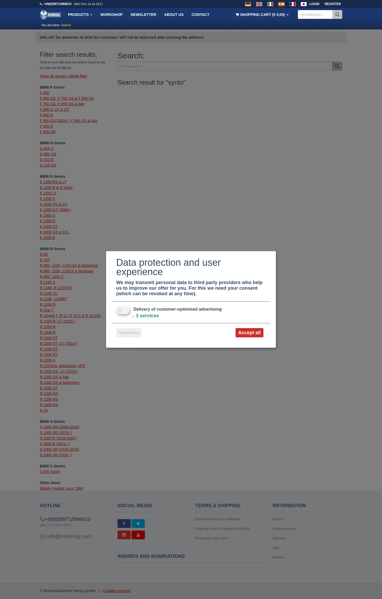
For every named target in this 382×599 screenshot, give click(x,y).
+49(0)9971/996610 (57, 4)
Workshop (111, 14)
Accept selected (129, 332)
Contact (200, 14)
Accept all (249, 332)
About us (174, 14)
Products (80, 14)
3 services (145, 315)
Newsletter (143, 14)
